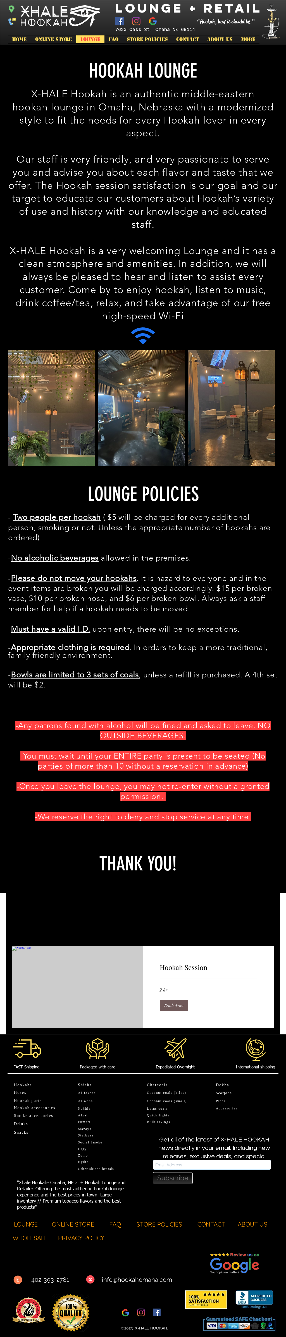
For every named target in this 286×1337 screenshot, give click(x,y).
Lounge (149, 8)
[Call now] (11, 21)
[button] (174, 1005)
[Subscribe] (173, 1178)
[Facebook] (119, 21)
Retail (233, 8)
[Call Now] (18, 1280)
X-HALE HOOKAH (151, 1328)
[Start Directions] (11, 8)
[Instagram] (136, 21)
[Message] (90, 1279)
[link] (208, 967)
